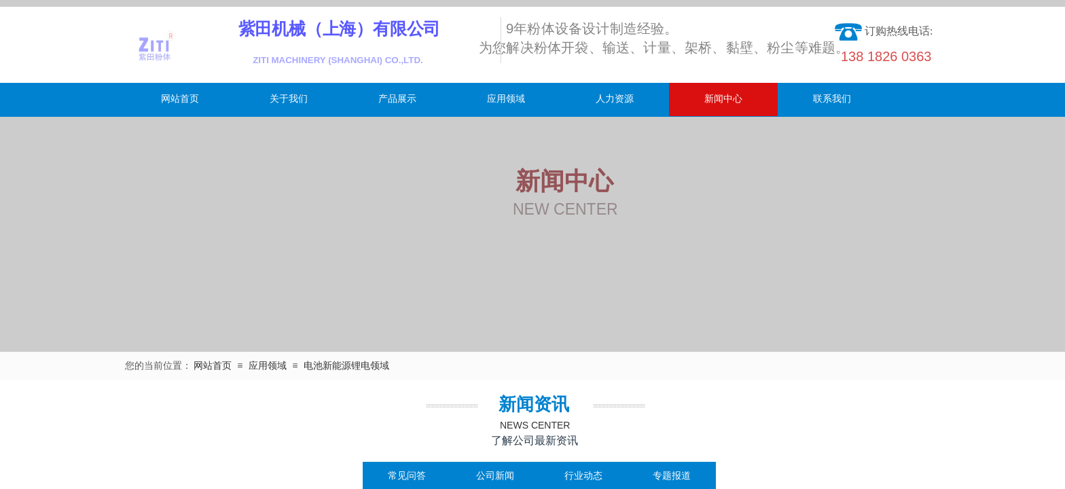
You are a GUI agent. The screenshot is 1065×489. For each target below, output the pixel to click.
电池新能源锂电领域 (346, 366)
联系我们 (832, 99)
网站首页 (180, 99)
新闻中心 (723, 99)
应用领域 (506, 99)
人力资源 (615, 99)
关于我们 (289, 99)
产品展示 (397, 99)
